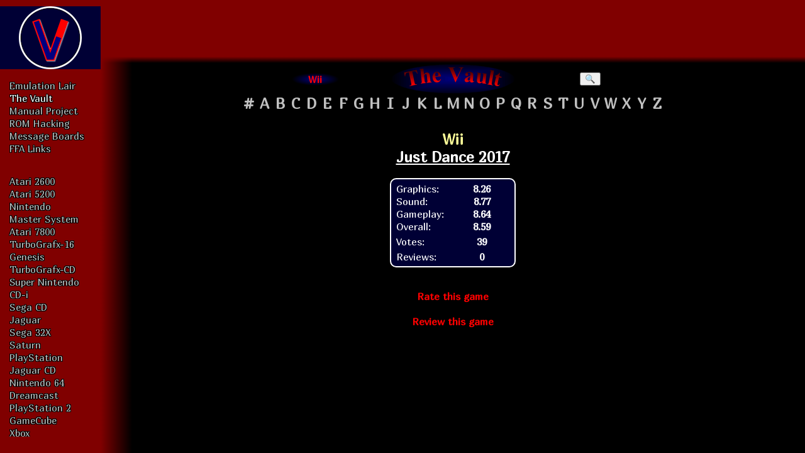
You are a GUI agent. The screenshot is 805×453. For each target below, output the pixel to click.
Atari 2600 (32, 181)
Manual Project (43, 110)
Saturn (25, 344)
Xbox (19, 433)
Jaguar (25, 319)
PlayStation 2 (40, 407)
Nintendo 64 (36, 382)
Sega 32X (30, 332)
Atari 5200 (32, 193)
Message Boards (46, 136)
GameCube (33, 420)
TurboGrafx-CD (42, 269)
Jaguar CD (32, 370)
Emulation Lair (42, 85)
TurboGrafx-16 (41, 244)
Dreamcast (33, 395)
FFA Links (30, 148)
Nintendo (30, 206)
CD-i (18, 294)
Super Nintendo (44, 282)
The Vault (31, 98)
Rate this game (453, 296)
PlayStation (36, 357)
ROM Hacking (39, 123)
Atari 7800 (32, 231)
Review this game (453, 321)
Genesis (27, 256)
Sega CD (28, 307)
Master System (44, 219)
